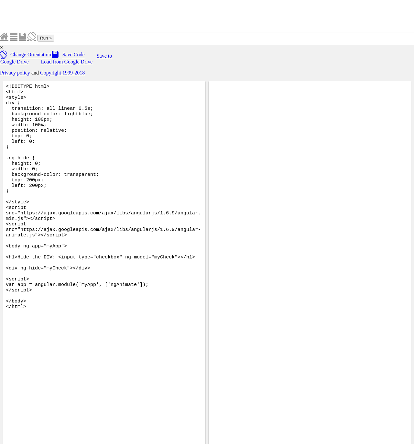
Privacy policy (15, 72)
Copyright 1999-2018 (62, 72)
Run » (46, 38)
